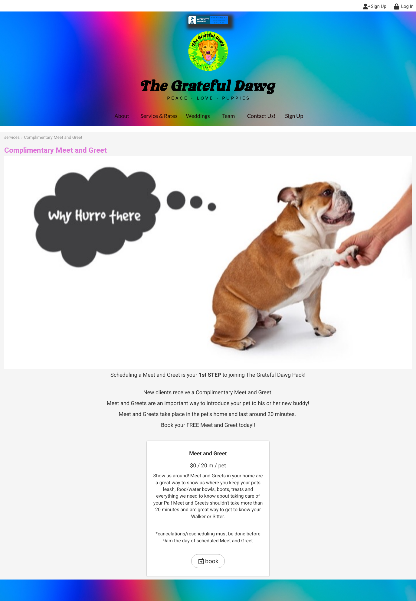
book (208, 561)
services (12, 137)
